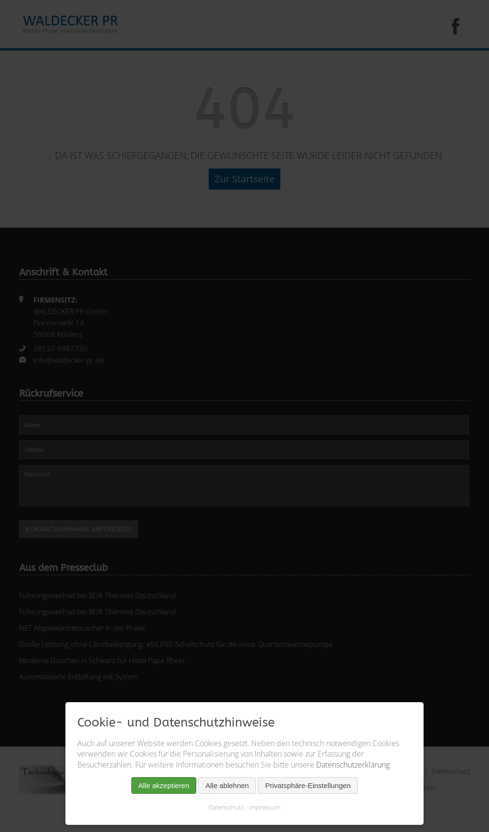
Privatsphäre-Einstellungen (308, 785)
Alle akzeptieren (164, 785)
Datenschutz (226, 807)
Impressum (264, 807)
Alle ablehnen (227, 785)
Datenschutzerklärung (353, 764)
